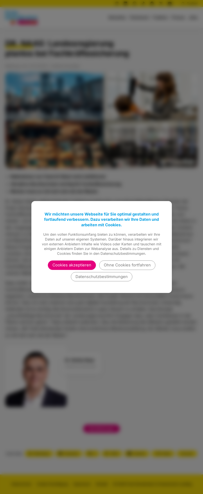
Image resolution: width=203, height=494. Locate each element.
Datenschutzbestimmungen (101, 276)
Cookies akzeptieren (71, 265)
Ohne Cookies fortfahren (127, 265)
